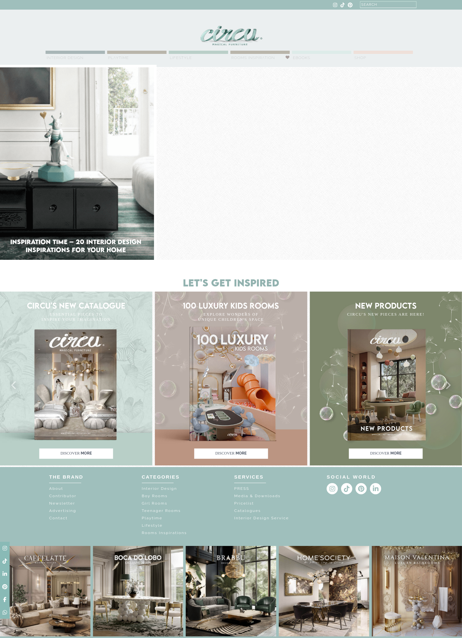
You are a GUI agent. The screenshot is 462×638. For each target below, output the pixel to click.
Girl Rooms (154, 503)
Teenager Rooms (161, 510)
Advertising (62, 510)
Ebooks (301, 57)
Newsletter (62, 503)
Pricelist (244, 503)
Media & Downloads (257, 496)
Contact (58, 518)
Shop (360, 57)
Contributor (62, 496)
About (56, 488)
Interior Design (65, 57)
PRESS (241, 488)
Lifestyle (181, 57)
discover (76, 453)
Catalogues (247, 510)
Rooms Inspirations (164, 533)
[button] (14, 385)
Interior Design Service (261, 518)
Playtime (118, 57)
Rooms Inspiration (253, 57)
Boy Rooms (155, 496)
